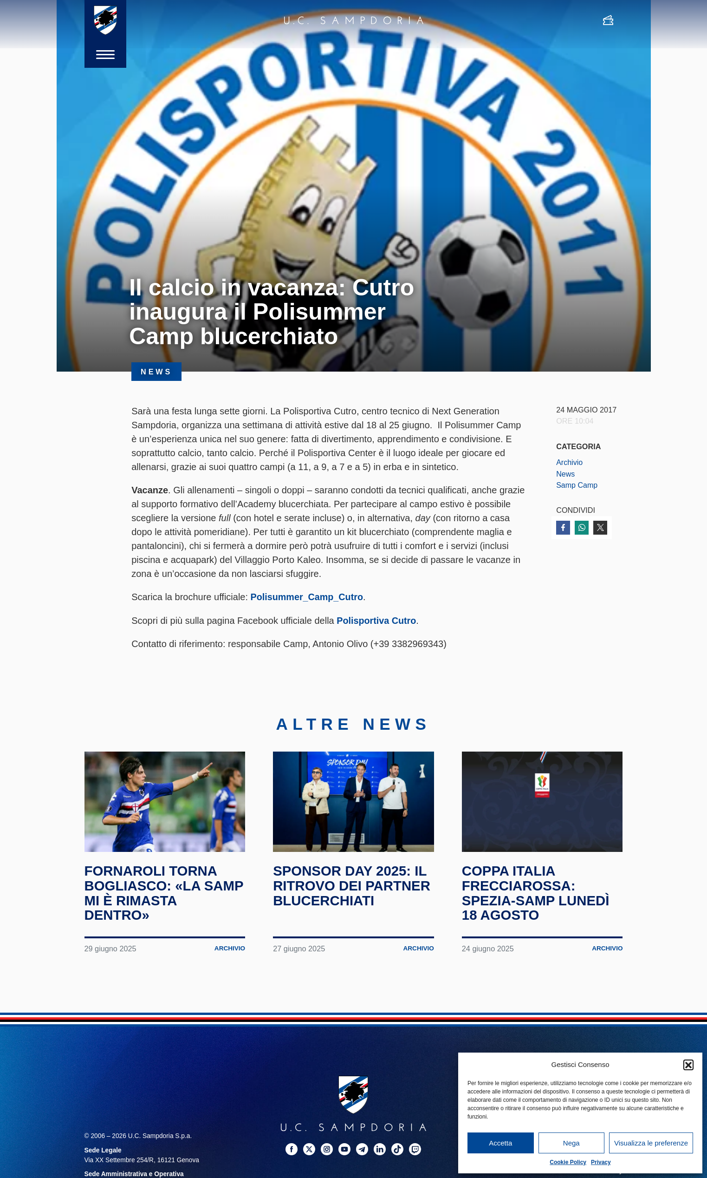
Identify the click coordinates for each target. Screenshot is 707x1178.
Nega (571, 1143)
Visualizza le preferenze (651, 1143)
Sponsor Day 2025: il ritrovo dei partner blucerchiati (353, 885)
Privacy (601, 1162)
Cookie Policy (568, 1162)
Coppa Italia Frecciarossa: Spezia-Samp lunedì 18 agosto (537, 892)
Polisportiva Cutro (377, 620)
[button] (688, 1064)
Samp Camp (577, 485)
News (565, 474)
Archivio (569, 462)
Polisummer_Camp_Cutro (308, 597)
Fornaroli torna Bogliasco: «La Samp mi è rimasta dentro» (153, 892)
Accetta (500, 1143)
